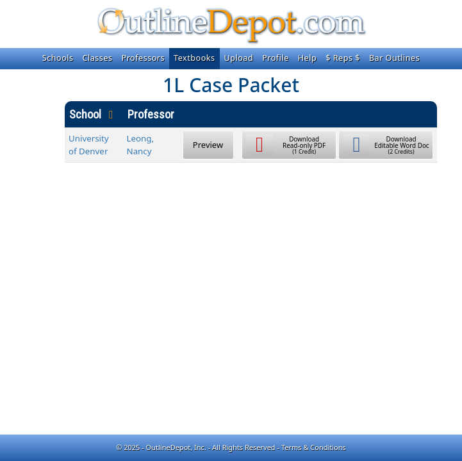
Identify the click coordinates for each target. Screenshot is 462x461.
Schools (58, 58)
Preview (208, 144)
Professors (143, 58)
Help (307, 58)
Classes (98, 58)
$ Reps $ (343, 58)
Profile (275, 58)
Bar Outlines (394, 58)
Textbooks (194, 58)
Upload (239, 58)
